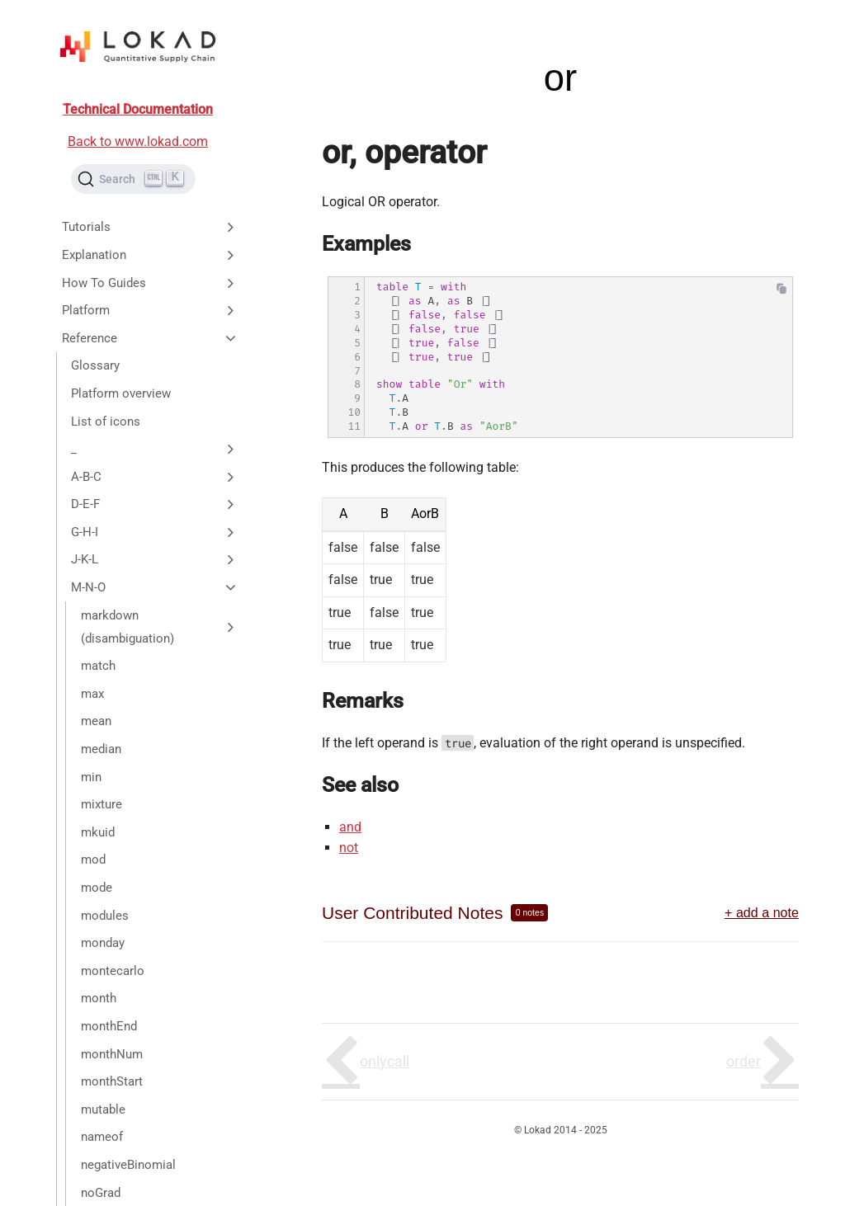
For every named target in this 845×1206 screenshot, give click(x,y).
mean (96, 721)
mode (96, 887)
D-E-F (154, 504)
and (350, 827)
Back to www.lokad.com (138, 141)
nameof (102, 1136)
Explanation (150, 254)
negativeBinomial (128, 1164)
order (743, 1061)
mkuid (98, 832)
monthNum (112, 1054)
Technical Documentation (138, 109)
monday (103, 942)
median (101, 749)
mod (93, 859)
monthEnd (109, 1026)
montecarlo (112, 970)
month (98, 998)
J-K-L (154, 559)
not (348, 847)
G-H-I (154, 532)
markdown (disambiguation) (159, 627)
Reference (150, 338)
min (91, 777)
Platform (150, 310)
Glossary (95, 365)
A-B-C (154, 476)
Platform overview (121, 393)
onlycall (384, 1061)
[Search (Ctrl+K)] (133, 179)
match (98, 665)
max (92, 693)
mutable (103, 1109)
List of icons (105, 421)
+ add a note (762, 912)
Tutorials (150, 226)
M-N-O (154, 587)
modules (105, 915)
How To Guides (150, 282)
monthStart (112, 1081)
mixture (101, 804)
